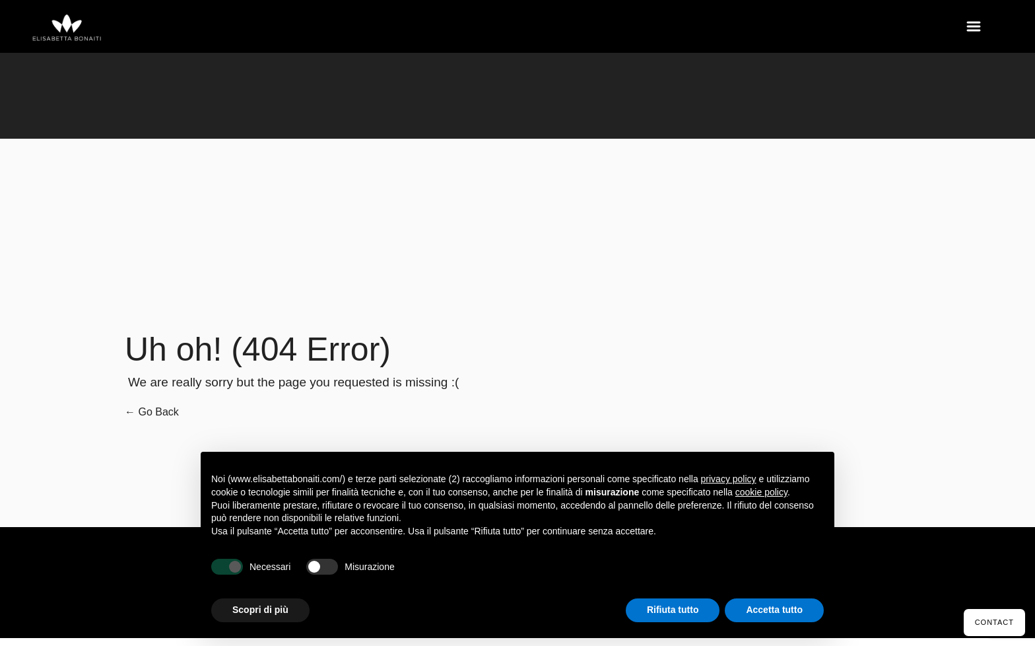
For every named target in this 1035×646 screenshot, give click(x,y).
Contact (994, 622)
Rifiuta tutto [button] (673, 609)
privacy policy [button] (728, 479)
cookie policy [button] (761, 492)
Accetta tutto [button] (774, 609)
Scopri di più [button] (260, 609)
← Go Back (152, 411)
